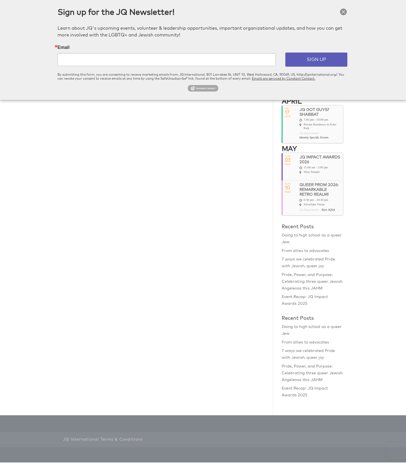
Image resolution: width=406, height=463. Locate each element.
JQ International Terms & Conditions (103, 440)
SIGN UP (316, 59)
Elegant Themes (96, 455)
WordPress (141, 455)
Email (64, 47)
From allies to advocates (305, 251)
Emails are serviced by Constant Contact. (283, 78)
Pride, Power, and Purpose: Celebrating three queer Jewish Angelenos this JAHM (312, 282)
